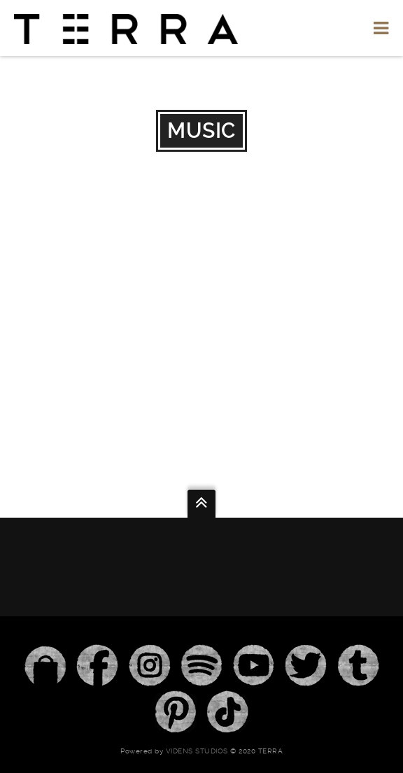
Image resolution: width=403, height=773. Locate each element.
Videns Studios (197, 751)
